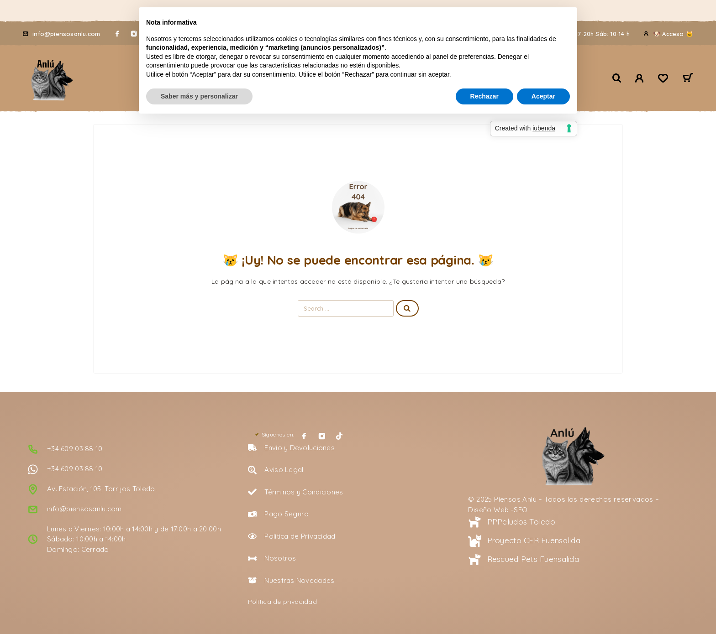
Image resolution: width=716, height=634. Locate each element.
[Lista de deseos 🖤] (663, 79)
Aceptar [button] (543, 96)
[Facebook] (117, 34)
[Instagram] (322, 436)
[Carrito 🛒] (688, 79)
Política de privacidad (282, 602)
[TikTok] (339, 436)
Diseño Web (488, 509)
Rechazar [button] (484, 96)
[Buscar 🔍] (616, 78)
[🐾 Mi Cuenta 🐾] (639, 78)
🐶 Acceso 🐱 (673, 33)
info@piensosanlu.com (66, 33)
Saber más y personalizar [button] (199, 96)
